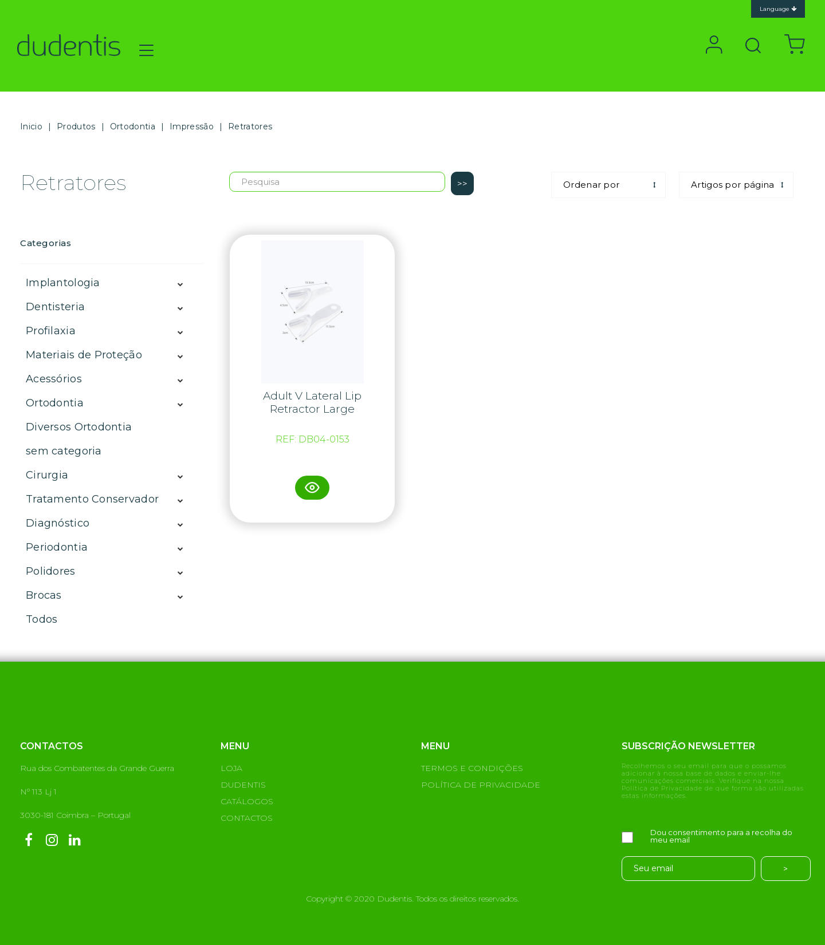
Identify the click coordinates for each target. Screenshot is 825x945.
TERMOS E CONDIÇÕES (472, 768)
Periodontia (57, 547)
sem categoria (64, 451)
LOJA (231, 768)
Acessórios (54, 379)
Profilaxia (51, 331)
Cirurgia (47, 475)
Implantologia (63, 282)
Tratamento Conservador (92, 499)
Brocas (44, 595)
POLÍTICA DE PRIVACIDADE (480, 785)
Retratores (250, 126)
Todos (41, 619)
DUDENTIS (243, 785)
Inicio (31, 126)
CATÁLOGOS (247, 801)
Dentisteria (55, 306)
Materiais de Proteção (84, 355)
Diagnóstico (57, 523)
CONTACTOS (247, 818)
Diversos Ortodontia (79, 427)
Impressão (192, 126)
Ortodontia (132, 126)
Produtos (76, 126)
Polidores (51, 571)
